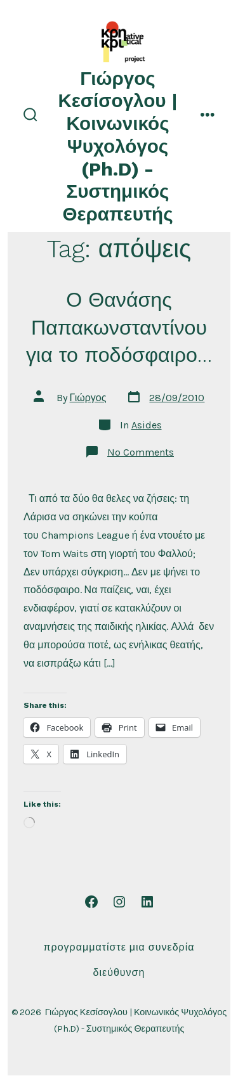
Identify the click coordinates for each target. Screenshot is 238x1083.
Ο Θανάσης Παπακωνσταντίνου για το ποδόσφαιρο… (119, 327)
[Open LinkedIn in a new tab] (147, 901)
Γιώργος (88, 398)
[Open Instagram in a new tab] (119, 901)
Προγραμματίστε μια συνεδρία (119, 947)
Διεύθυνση (119, 972)
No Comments (140, 452)
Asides (146, 425)
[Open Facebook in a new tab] (91, 901)
